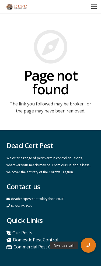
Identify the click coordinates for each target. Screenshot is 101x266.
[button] (88, 245)
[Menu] (94, 7)
